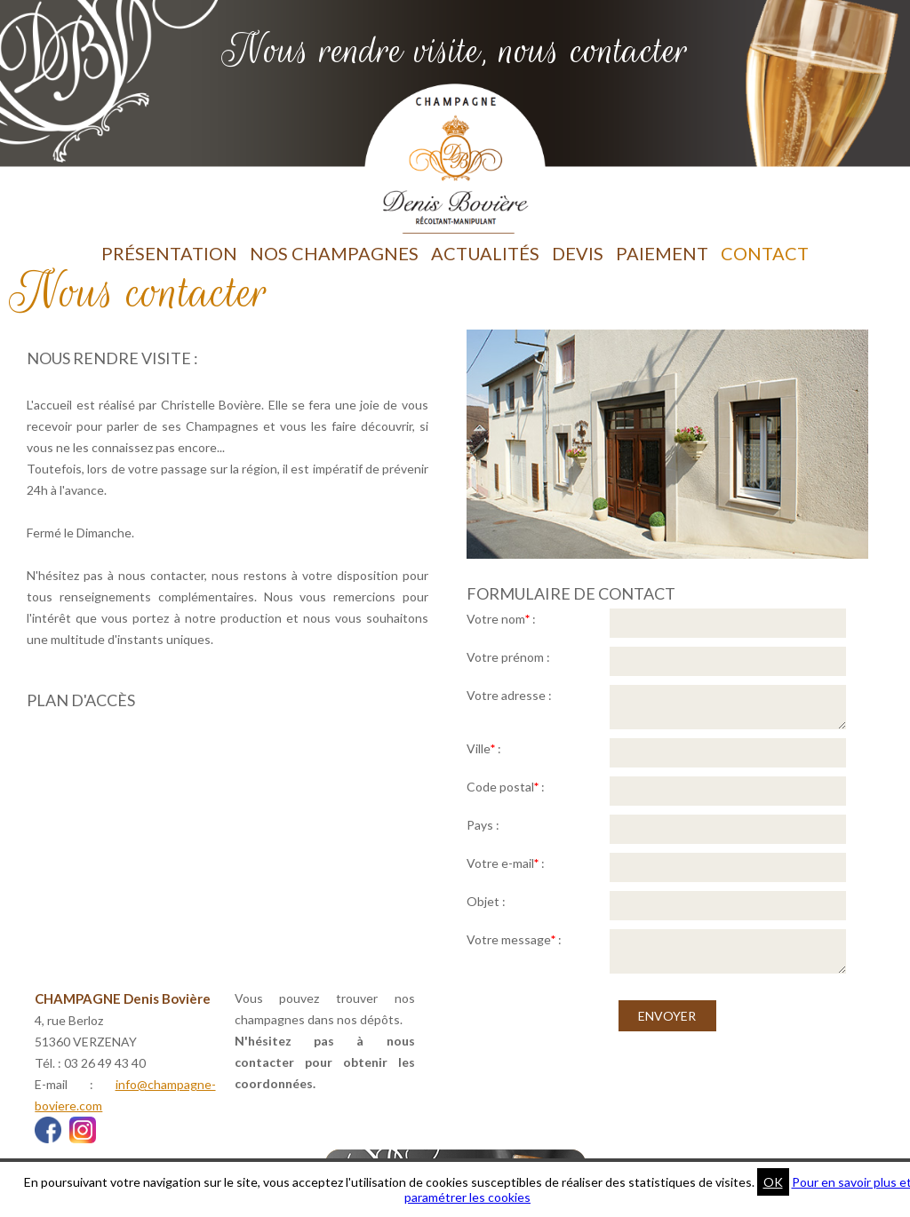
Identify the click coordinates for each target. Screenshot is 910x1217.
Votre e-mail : (506, 863)
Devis (577, 253)
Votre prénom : (508, 656)
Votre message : (514, 939)
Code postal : (506, 786)
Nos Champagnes (334, 253)
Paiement (662, 253)
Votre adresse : (509, 695)
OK (773, 1181)
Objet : (486, 901)
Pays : (483, 824)
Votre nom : (501, 618)
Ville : (484, 748)
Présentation (169, 253)
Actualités (485, 253)
